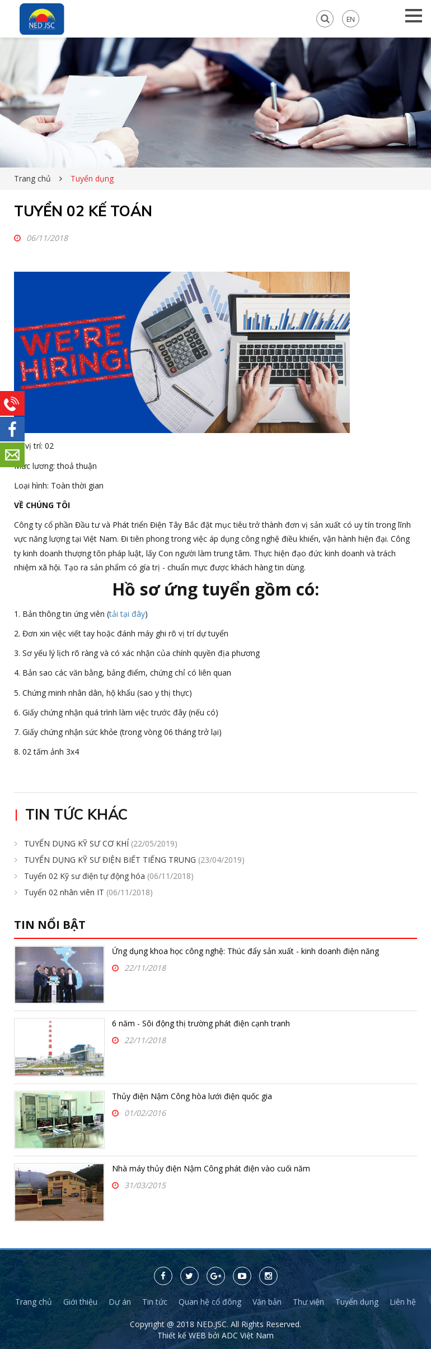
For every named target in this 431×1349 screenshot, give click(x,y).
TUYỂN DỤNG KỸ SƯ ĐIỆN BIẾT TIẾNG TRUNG (134, 859)
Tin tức (154, 1301)
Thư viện (308, 1301)
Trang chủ (32, 178)
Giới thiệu (80, 1301)
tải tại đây (127, 613)
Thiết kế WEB (182, 1335)
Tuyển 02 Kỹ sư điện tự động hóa (109, 876)
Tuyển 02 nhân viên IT (88, 892)
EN (350, 19)
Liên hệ (403, 1301)
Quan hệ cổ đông (210, 1301)
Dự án (120, 1301)
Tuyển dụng (356, 1301)
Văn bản (267, 1301)
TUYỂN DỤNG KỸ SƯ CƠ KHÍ (100, 843)
